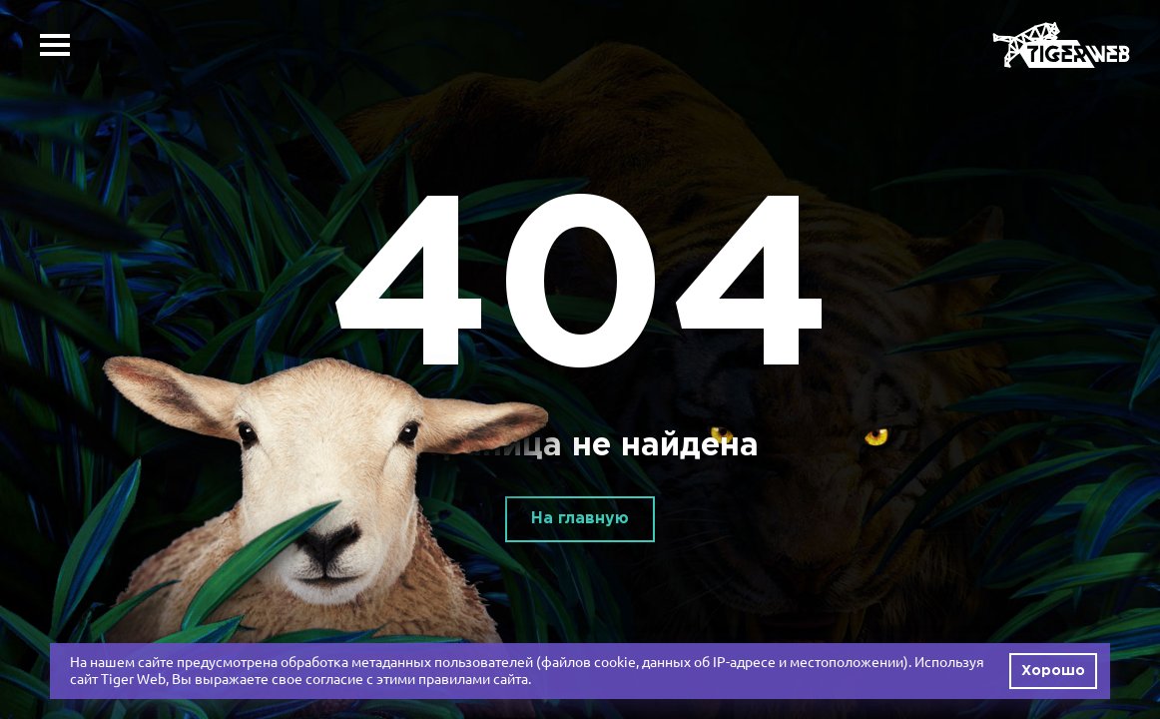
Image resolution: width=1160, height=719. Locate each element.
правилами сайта (473, 679)
